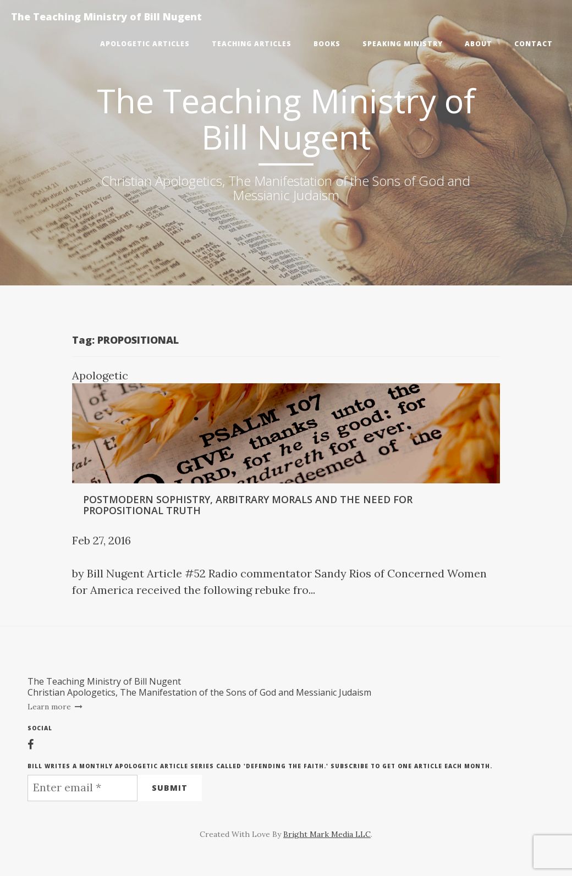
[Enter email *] (83, 788)
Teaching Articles (252, 43)
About (478, 43)
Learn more (55, 707)
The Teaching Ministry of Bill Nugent (106, 16)
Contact (533, 43)
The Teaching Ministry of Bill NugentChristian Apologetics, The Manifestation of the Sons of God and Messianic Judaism (199, 686)
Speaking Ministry (402, 43)
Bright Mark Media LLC (327, 834)
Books (327, 43)
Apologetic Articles (145, 43)
